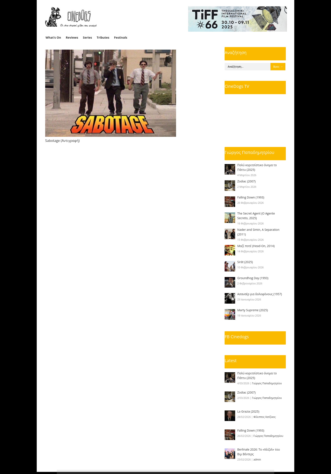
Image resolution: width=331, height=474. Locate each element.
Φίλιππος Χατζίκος (265, 417)
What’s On (53, 37)
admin (257, 459)
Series (87, 37)
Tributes (103, 37)
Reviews (72, 37)
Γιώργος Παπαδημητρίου (249, 152)
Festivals (120, 37)
